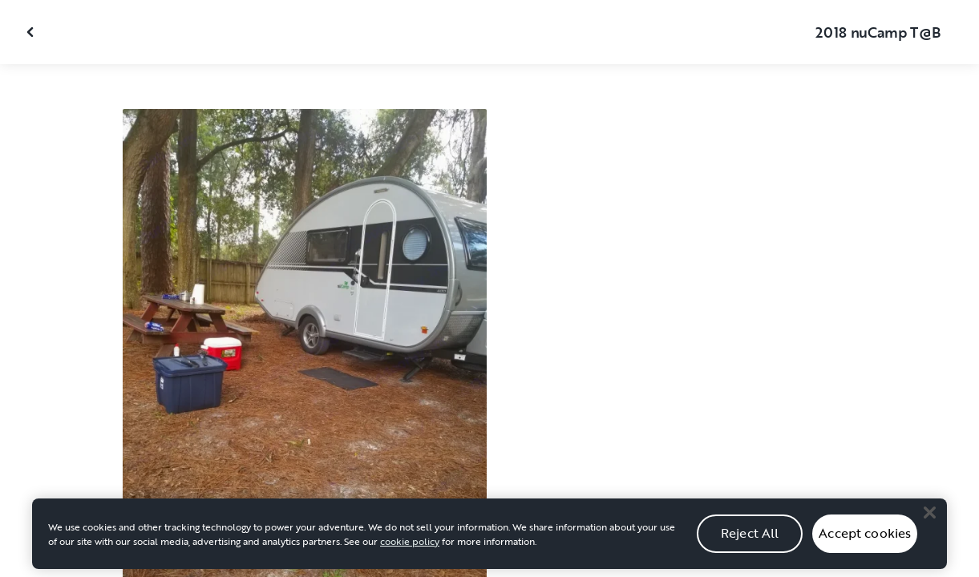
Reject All (750, 539)
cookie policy (409, 547)
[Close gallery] (32, 32)
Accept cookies (865, 539)
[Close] (929, 519)
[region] (489, 540)
